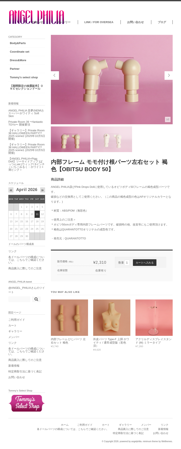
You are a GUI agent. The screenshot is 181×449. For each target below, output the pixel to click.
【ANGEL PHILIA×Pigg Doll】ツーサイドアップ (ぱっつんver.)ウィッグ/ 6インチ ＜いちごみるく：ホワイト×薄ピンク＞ (26, 167)
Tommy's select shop (24, 77)
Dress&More (18, 60)
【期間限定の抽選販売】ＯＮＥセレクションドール (25, 88)
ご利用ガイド (17, 322)
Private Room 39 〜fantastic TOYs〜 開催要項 (25, 126)
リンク (13, 254)
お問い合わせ (135, 22)
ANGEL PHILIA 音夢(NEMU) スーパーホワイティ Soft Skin (25, 116)
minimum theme (150, 443)
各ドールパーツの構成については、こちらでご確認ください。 (25, 262)
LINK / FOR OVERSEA (98, 22)
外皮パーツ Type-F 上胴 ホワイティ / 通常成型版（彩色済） (111, 342)
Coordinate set (19, 51)
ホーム (65, 426)
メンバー (14, 339)
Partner (15, 68)
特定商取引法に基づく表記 (25, 374)
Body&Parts (18, 43)
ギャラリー (64, 22)
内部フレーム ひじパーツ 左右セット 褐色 (68, 341)
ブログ (162, 22)
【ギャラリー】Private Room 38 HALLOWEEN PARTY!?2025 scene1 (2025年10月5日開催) (23, 151)
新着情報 (14, 368)
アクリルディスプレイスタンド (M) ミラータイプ (153, 341)
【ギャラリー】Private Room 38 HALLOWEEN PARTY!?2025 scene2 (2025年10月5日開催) (23, 137)
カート (13, 328)
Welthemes (166, 443)
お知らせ (37, 22)
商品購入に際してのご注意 (25, 271)
